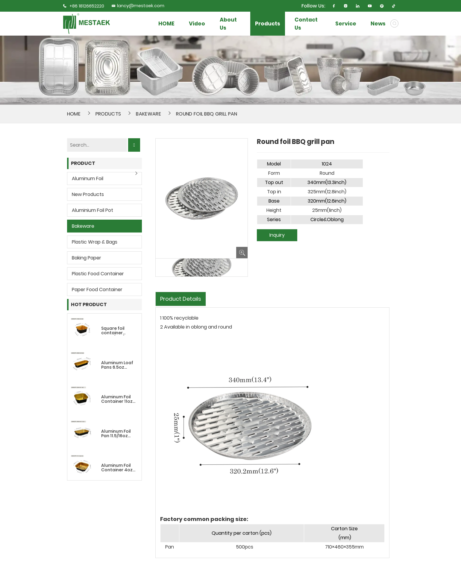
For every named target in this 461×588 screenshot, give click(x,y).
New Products (88, 194)
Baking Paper (86, 257)
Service (345, 23)
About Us (228, 23)
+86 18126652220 (86, 6)
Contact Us (306, 23)
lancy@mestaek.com (137, 6)
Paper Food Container (97, 289)
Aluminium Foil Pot (92, 210)
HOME (166, 23)
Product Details (180, 299)
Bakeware (148, 113)
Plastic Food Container (98, 273)
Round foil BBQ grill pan (206, 113)
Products (267, 23)
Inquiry (277, 235)
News (378, 23)
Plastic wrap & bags (94, 241)
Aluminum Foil (87, 178)
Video (197, 23)
